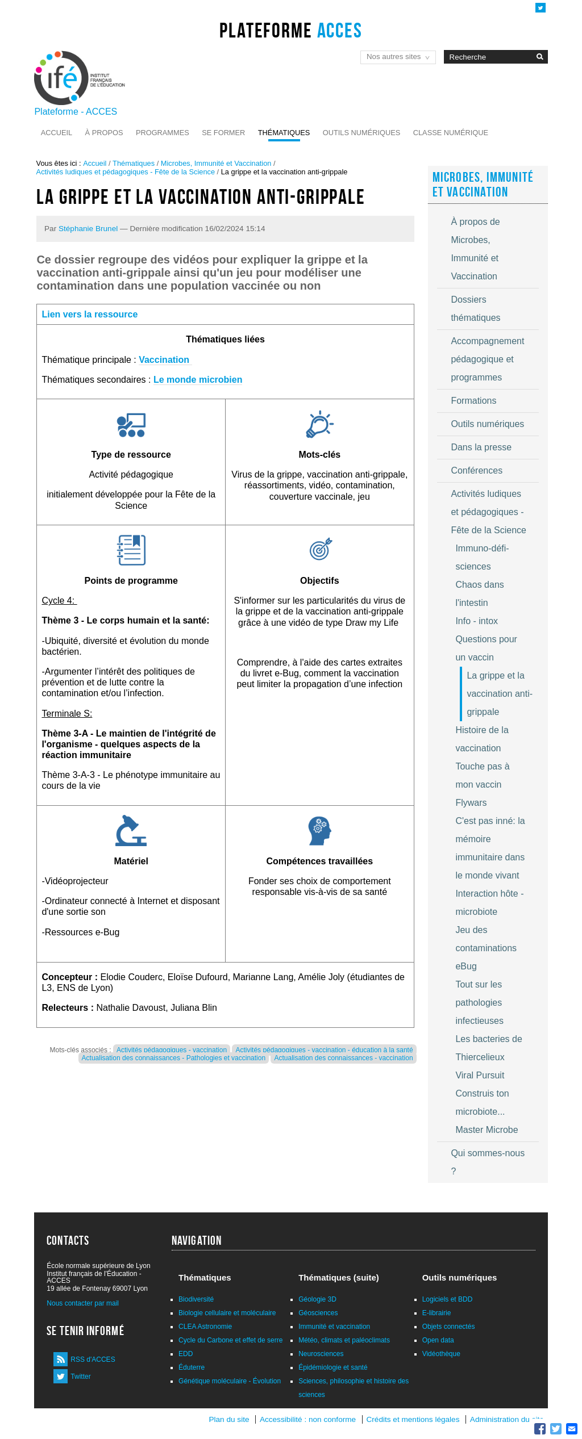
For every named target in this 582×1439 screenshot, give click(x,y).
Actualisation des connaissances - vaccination (343, 1058)
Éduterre (191, 1367)
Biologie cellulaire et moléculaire (227, 1313)
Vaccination (165, 360)
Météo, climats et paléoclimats (344, 1340)
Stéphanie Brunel (88, 228)
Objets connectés (448, 1327)
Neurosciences (320, 1354)
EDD (185, 1354)
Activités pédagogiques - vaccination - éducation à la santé (324, 1050)
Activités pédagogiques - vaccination (172, 1050)
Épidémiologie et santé (332, 1367)
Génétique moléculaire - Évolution (229, 1381)
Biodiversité (196, 1299)
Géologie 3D (317, 1299)
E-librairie (436, 1313)
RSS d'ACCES (92, 1359)
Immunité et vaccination (334, 1327)
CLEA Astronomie (205, 1327)
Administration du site (507, 1419)
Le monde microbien (197, 379)
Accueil (56, 132)
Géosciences (318, 1313)
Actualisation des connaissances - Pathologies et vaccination (174, 1058)
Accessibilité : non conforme (308, 1419)
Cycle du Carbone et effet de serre (230, 1340)
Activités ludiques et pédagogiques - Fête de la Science (125, 172)
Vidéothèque (441, 1354)
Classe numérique (450, 132)
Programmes (162, 132)
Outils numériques (362, 132)
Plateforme (290, 30)
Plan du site (229, 1419)
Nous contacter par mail (83, 1303)
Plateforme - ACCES (75, 111)
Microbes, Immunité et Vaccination (216, 163)
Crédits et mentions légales (413, 1419)
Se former (223, 132)
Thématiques (284, 132)
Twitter (80, 1377)
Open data (438, 1340)
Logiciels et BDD (447, 1299)
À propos (104, 132)
